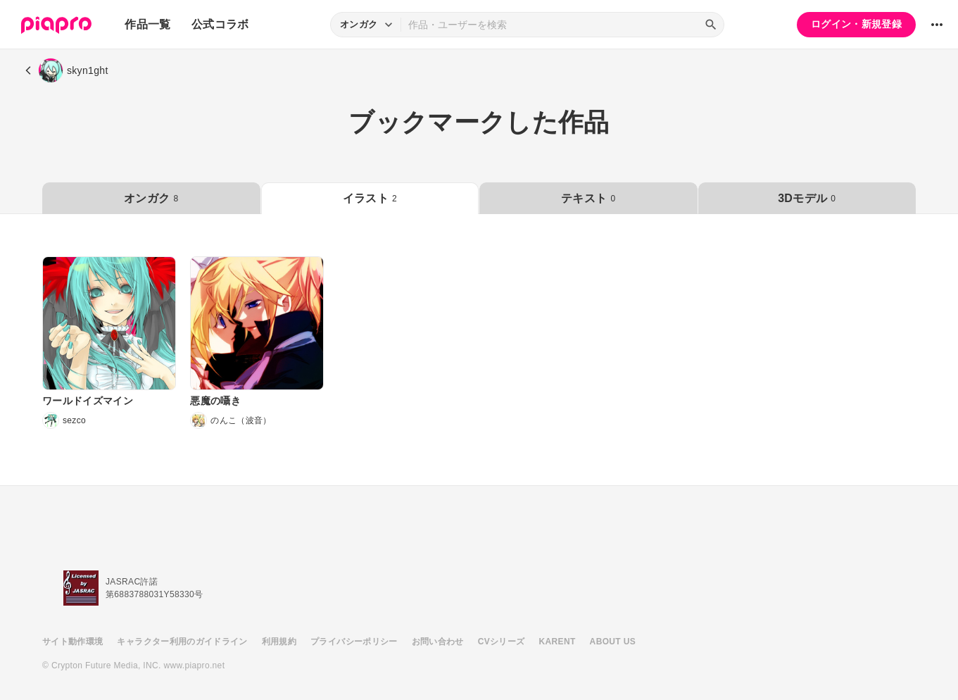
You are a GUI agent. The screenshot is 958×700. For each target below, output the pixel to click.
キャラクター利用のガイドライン (182, 641)
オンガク (151, 198)
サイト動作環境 (72, 641)
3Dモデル (807, 198)
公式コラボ (220, 24)
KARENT (557, 641)
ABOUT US (613, 641)
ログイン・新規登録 (856, 24)
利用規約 (279, 641)
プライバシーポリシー (354, 641)
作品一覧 (147, 24)
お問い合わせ (438, 641)
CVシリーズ (501, 641)
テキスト (588, 198)
